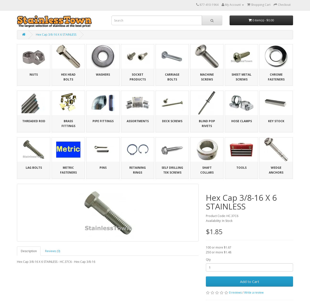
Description (29, 251)
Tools (241, 168)
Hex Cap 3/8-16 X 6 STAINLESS (56, 34)
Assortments (138, 121)
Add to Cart (249, 281)
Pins (103, 168)
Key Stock (276, 121)
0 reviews (235, 292)
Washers (103, 74)
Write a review (254, 292)
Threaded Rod (33, 121)
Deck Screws (172, 121)
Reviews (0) (52, 251)
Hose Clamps (241, 121)
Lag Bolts (34, 168)
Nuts (34, 74)
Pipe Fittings (103, 121)
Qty (208, 259)
